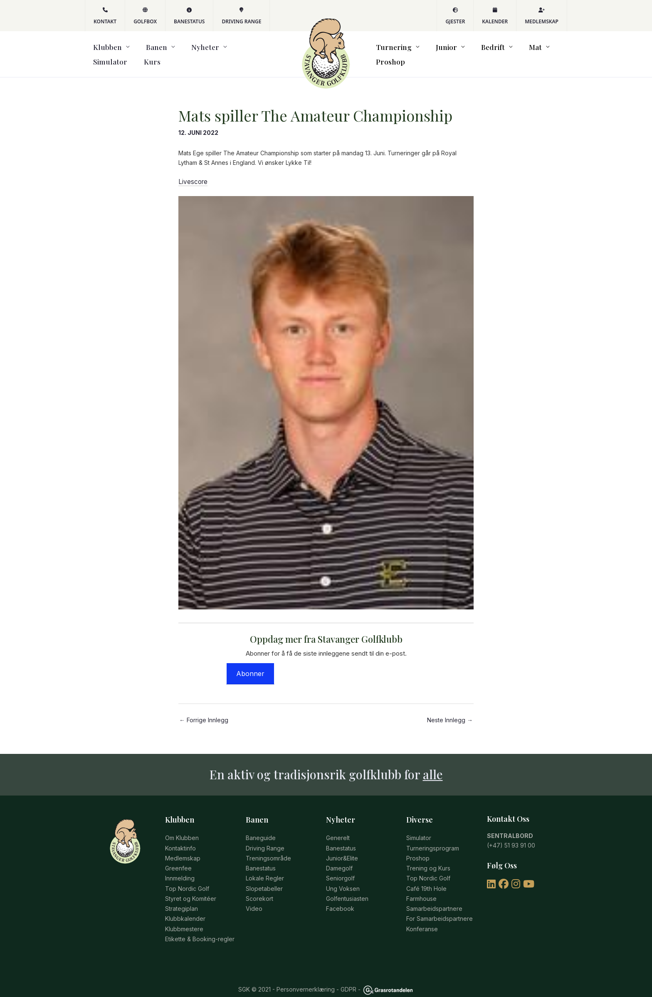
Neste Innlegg (450, 714)
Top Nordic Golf (187, 877)
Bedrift (477, 52)
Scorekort (259, 887)
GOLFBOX (145, 16)
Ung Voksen (343, 877)
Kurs (252, 52)
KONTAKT (105, 16)
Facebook (340, 896)
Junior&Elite (342, 849)
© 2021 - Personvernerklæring (292, 974)
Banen (137, 52)
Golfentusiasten (347, 887)
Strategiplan (181, 896)
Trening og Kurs (428, 859)
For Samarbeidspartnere (439, 906)
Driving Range (241, 16)
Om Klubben (182, 831)
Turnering (395, 52)
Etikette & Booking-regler (200, 924)
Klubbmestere (184, 915)
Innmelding (180, 868)
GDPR (348, 974)
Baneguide (261, 831)
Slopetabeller (264, 877)
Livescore (191, 176)
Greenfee (178, 859)
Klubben (99, 52)
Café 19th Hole (426, 877)
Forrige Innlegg (203, 714)
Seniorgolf (340, 868)
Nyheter (176, 52)
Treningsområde (268, 849)
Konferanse (422, 915)
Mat (511, 52)
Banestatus (189, 16)
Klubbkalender (185, 906)
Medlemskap (541, 16)
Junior (439, 52)
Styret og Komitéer (190, 887)
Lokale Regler (265, 868)
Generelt (338, 831)
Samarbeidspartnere (434, 896)
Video (254, 896)
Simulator (221, 52)
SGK (244, 974)
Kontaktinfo (180, 840)
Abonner (250, 667)
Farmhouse (421, 887)
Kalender (495, 16)
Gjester (455, 16)
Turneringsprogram (432, 840)
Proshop (548, 52)
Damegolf (339, 859)
